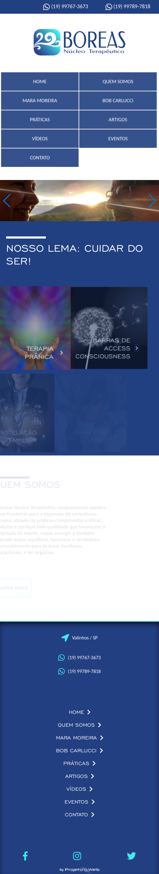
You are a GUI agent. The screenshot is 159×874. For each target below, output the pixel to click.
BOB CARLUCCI (117, 103)
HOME (40, 85)
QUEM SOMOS (117, 85)
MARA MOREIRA (40, 103)
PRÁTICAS (40, 122)
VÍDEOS (40, 141)
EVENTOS (117, 141)
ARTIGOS (118, 122)
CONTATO (40, 160)
